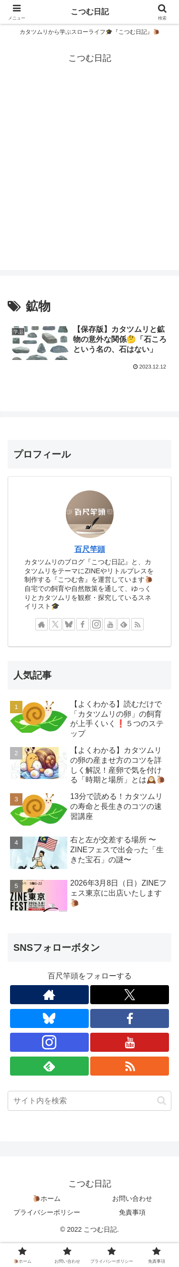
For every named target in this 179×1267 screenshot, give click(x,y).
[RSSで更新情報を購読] (137, 624)
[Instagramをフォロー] (96, 624)
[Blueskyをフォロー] (69, 624)
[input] (89, 1101)
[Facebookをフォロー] (82, 624)
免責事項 (132, 1212)
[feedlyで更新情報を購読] (123, 624)
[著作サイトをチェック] (41, 624)
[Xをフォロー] (55, 624)
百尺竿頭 (89, 549)
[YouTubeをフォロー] (110, 624)
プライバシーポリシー (46, 1212)
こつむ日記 (90, 12)
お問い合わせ (132, 1198)
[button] (161, 1100)
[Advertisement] (89, 180)
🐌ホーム (46, 1198)
